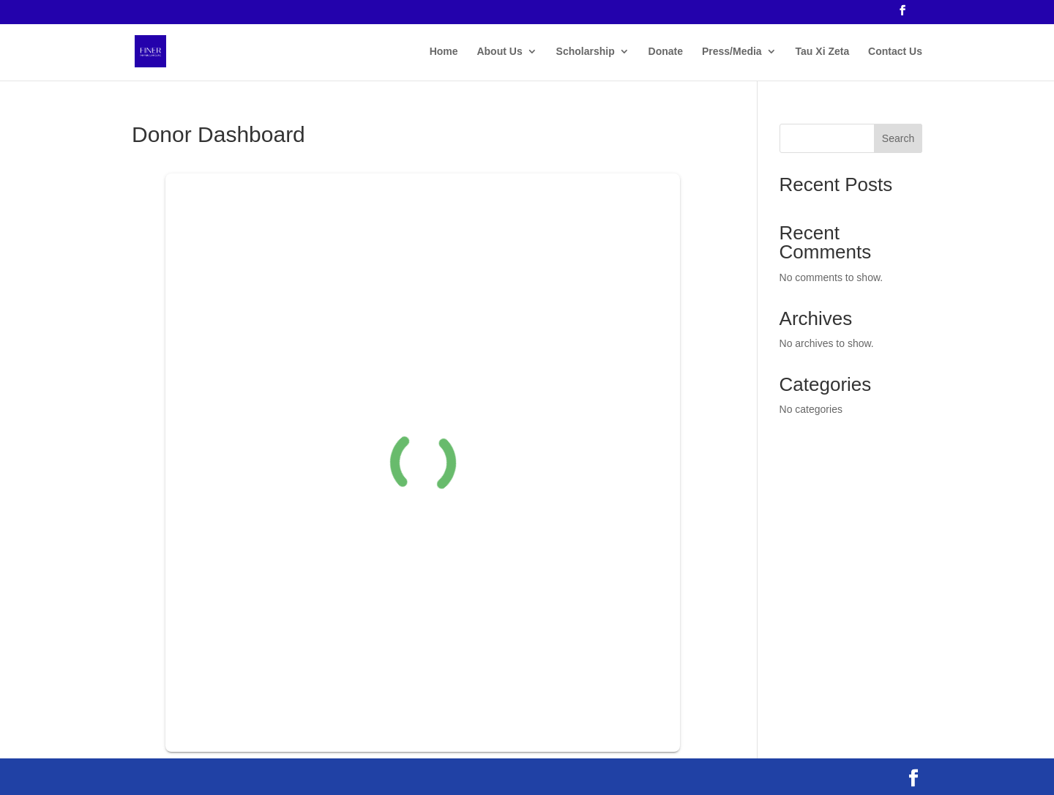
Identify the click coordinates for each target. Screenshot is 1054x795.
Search (898, 138)
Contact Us (895, 51)
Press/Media (732, 51)
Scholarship (585, 51)
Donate (666, 51)
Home (444, 51)
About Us (499, 51)
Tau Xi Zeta (823, 51)
